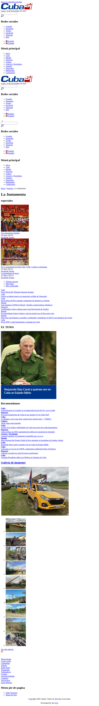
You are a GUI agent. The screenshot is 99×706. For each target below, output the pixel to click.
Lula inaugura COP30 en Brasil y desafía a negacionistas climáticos (26, 305)
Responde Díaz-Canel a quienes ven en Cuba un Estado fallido (24, 445)
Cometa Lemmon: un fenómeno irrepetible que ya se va (22, 436)
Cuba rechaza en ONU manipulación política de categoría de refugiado (28, 432)
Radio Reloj (5, 668)
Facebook (9, 33)
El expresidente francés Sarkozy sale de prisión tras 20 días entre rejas (27, 313)
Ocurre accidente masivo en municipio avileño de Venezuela (24, 296)
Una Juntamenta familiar (10, 233)
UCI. (56, 703)
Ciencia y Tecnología (14, 64)
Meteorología (6, 659)
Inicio (8, 53)
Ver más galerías (7, 649)
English (10, 41)
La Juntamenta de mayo (10, 273)
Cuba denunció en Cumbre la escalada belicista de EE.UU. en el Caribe (28, 410)
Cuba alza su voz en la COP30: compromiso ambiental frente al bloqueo (28, 449)
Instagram (9, 29)
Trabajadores (6, 672)
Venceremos (5, 681)
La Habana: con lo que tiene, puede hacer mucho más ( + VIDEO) (26, 419)
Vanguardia (5, 670)
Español (10, 43)
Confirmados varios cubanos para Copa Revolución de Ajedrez (25, 309)
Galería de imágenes (13, 462)
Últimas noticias (12, 282)
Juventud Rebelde (7, 676)
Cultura (8, 62)
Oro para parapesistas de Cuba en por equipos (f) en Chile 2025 (25, 415)
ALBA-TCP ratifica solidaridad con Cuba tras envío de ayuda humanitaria (29, 428)
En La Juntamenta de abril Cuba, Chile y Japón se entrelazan (24, 267)
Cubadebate (5, 663)
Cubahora (4, 678)
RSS (7, 37)
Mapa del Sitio (11, 695)
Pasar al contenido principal (11, 2)
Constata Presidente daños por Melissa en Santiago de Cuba (23, 457)
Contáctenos (10, 73)
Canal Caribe (6, 661)
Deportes (9, 60)
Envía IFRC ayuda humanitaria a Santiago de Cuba (20, 322)
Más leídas (10, 284)
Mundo (8, 58)
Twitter (8, 31)
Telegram (9, 35)
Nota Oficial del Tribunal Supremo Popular (17, 292)
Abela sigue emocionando (11, 423)
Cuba (8, 56)
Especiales (10, 68)
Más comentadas (12, 286)
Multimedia (10, 71)
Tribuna (4, 666)
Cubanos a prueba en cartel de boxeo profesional (19, 453)
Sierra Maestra (6, 683)
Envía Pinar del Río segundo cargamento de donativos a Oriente (25, 301)
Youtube (9, 27)
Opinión (9, 66)
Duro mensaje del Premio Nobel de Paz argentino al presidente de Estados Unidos (32, 440)
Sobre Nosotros (11, 693)
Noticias (10, 188)
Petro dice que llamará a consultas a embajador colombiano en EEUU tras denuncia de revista (36, 318)
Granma (4, 674)
